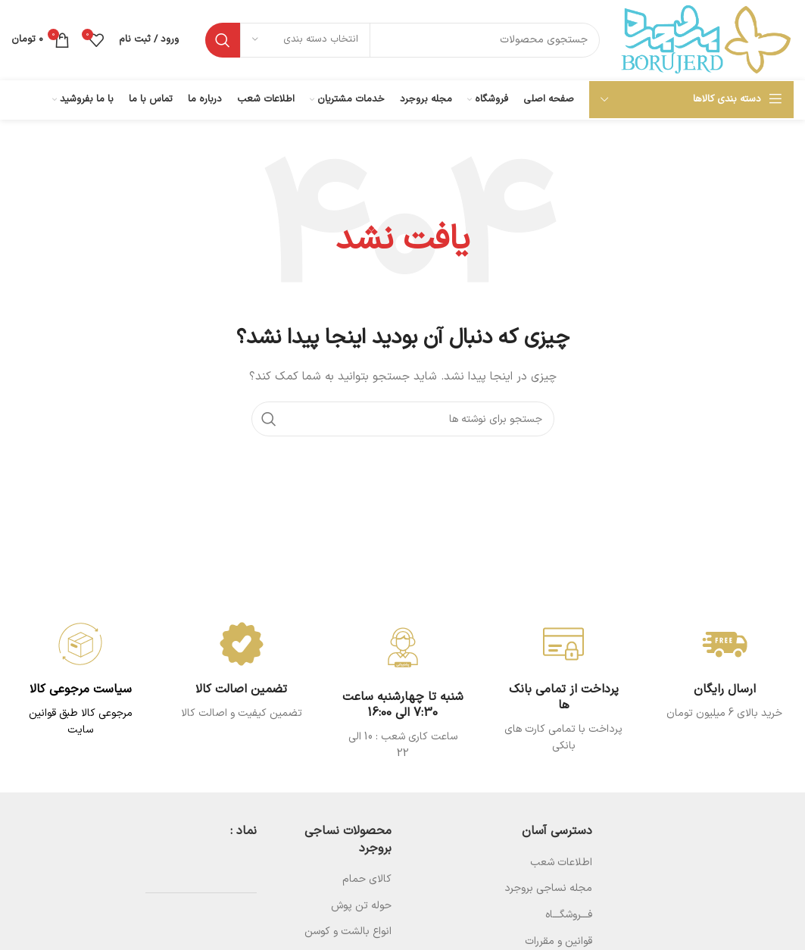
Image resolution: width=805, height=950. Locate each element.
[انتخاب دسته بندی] (305, 40)
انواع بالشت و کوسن (348, 931)
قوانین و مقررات (558, 941)
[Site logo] (704, 39)
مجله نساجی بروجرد (548, 888)
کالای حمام (367, 879)
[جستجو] (402, 40)
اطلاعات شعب (561, 862)
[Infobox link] (242, 671)
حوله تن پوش (361, 906)
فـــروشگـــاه (568, 915)
